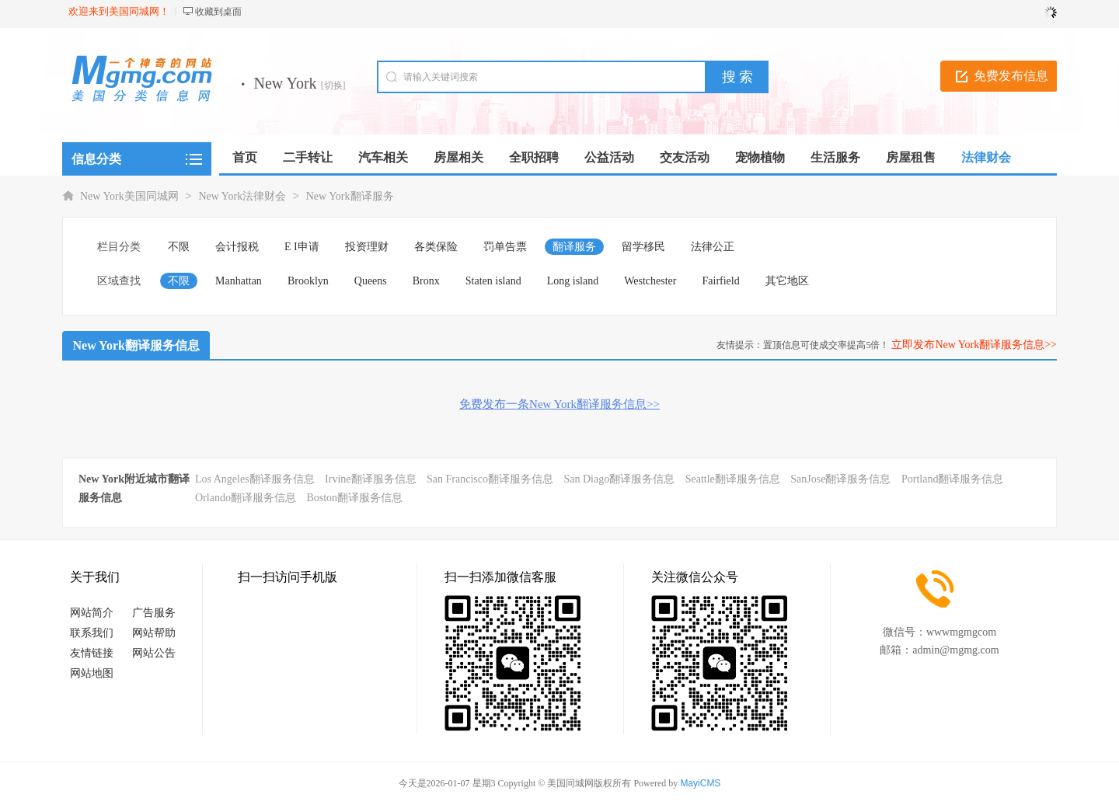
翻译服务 (574, 247)
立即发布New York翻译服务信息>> (974, 344)
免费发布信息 (1011, 75)
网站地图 (91, 673)
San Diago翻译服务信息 (619, 479)
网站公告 (154, 653)
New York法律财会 (242, 196)
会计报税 (237, 247)
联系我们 (91, 633)
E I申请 (301, 247)
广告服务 (154, 613)
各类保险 (436, 247)
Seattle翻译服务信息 (732, 479)
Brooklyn (308, 281)
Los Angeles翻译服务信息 (255, 479)
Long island (573, 281)
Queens (370, 281)
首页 (244, 157)
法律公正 (712, 247)
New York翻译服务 (350, 196)
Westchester (650, 281)
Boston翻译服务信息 (354, 498)
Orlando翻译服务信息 (245, 498)
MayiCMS (700, 783)
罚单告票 (505, 247)
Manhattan (238, 281)
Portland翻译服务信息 (952, 479)
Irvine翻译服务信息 (370, 479)
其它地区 (787, 281)
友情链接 (91, 653)
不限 (179, 247)
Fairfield (721, 281)
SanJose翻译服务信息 (840, 479)
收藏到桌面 (218, 11)
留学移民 (643, 247)
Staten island (493, 281)
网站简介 (91, 613)
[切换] (333, 85)
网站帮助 (154, 633)
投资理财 (367, 247)
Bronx (426, 281)
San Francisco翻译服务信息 (490, 479)
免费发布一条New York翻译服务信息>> (559, 404)
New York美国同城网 (129, 196)
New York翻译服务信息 (136, 345)
